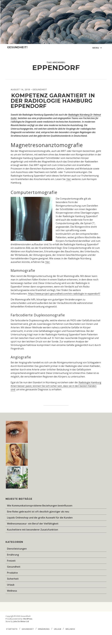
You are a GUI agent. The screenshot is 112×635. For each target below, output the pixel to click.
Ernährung (13, 554)
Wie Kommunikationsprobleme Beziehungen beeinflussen (39, 505)
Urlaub (10, 584)
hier (68, 179)
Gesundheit (40, 89)
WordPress (27, 619)
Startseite (12, 629)
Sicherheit (13, 578)
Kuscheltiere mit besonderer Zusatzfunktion (32, 529)
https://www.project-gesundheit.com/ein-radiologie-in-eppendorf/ (64, 293)
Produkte (12, 572)
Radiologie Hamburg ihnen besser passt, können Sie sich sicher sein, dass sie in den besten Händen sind (56, 386)
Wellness (12, 590)
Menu (96, 47)
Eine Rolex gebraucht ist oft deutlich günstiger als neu (38, 511)
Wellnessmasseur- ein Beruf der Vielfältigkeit (32, 523)
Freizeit (11, 560)
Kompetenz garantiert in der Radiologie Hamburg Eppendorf (53, 100)
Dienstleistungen (17, 548)
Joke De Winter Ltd (21, 621)
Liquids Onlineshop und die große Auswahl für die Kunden (40, 517)
